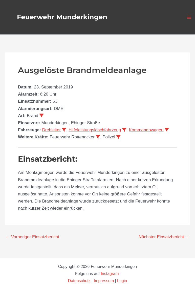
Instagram (110, 273)
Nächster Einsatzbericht (164, 237)
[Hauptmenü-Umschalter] (189, 17)
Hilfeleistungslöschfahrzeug (95, 129)
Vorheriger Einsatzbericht (32, 237)
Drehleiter (51, 129)
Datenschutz (80, 281)
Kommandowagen (146, 129)
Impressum (104, 281)
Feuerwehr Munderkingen (62, 17)
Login (122, 281)
